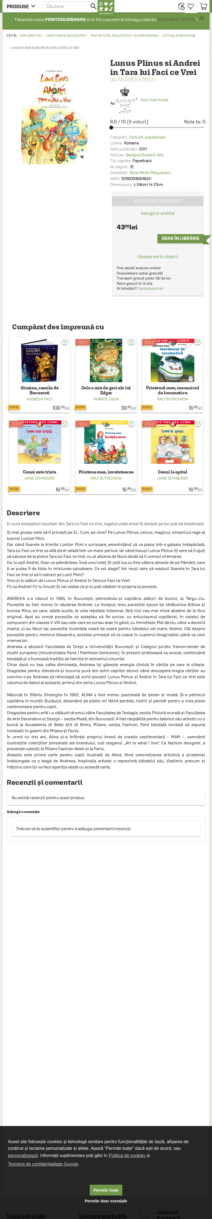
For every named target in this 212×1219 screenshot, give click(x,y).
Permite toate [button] (105, 1190)
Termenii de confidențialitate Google (43, 1164)
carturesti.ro (30, 36)
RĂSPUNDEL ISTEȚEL (176, 19)
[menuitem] (180, 6)
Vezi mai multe (139, 99)
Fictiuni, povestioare (179, 36)
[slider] (157, 127)
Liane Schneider (39, 478)
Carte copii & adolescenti (66, 36)
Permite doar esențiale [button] (106, 1201)
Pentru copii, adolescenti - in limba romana (124, 36)
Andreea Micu (137, 79)
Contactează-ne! (150, 288)
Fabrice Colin (106, 399)
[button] (70, 6)
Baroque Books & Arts (144, 154)
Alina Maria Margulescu (150, 172)
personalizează (23, 1155)
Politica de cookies (127, 1155)
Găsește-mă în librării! (157, 256)
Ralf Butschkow (172, 399)
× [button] (201, 18)
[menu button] (22, 6)
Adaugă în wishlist (158, 213)
